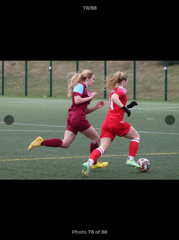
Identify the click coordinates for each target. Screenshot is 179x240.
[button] (171, 10)
